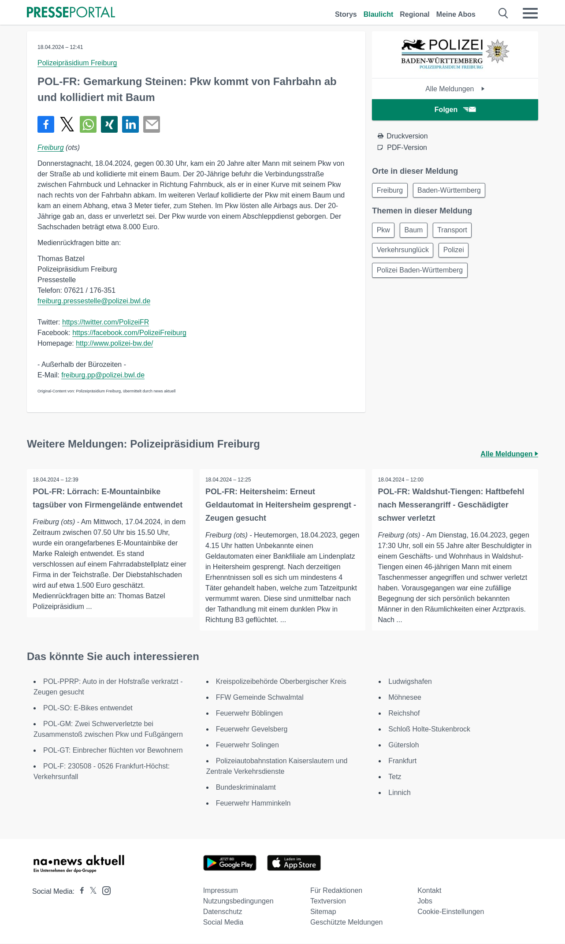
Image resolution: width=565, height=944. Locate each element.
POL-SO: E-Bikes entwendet (88, 708)
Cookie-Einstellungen (450, 912)
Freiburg (50, 147)
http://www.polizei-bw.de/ (114, 343)
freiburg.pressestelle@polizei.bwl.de (93, 301)
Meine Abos (456, 14)
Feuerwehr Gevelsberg (252, 729)
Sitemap (323, 912)
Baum (417, 231)
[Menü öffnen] (530, 13)
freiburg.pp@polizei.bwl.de (103, 375)
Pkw (384, 231)
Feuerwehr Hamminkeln (253, 803)
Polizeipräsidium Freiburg (77, 63)
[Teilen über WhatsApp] (88, 124)
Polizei (457, 253)
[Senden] (151, 124)
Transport (458, 231)
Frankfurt (402, 761)
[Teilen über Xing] (109, 124)
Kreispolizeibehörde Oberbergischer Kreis (281, 682)
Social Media (223, 922)
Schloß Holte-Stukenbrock (429, 729)
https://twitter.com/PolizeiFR (105, 322)
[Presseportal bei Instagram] (104, 890)
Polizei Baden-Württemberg (421, 274)
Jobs (424, 901)
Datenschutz (222, 912)
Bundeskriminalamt (246, 787)
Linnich (399, 793)
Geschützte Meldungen (346, 922)
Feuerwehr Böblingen (249, 713)
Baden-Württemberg (452, 190)
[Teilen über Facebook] (45, 124)
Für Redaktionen (336, 891)
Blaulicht (379, 14)
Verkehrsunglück (404, 253)
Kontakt (429, 891)
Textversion (328, 901)
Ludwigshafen (410, 682)
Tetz (394, 777)
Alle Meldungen (455, 89)
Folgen (455, 109)
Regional (415, 14)
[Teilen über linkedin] (130, 124)
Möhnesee (404, 697)
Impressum (220, 891)
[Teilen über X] (67, 124)
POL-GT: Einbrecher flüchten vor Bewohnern (113, 750)
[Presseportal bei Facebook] (79, 891)
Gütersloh (403, 745)
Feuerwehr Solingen (247, 745)
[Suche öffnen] (503, 13)
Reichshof (404, 713)
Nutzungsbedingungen (238, 901)
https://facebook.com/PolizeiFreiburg (129, 332)
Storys (346, 14)
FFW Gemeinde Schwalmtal (260, 697)
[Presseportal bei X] (90, 891)
